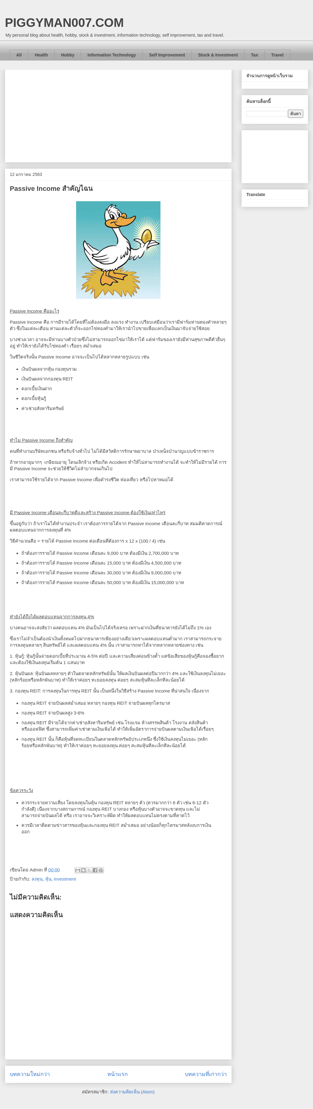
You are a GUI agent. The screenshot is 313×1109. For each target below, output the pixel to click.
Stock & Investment (218, 55)
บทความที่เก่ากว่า (206, 1074)
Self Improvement (167, 55)
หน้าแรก (117, 1074)
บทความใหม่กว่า (30, 1074)
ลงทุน (36, 879)
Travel (277, 55)
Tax (254, 55)
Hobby (68, 55)
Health (41, 55)
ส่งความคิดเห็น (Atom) (132, 1091)
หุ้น (48, 879)
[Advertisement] (118, 115)
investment (65, 879)
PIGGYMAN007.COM (64, 22)
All (19, 55)
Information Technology (111, 55)
